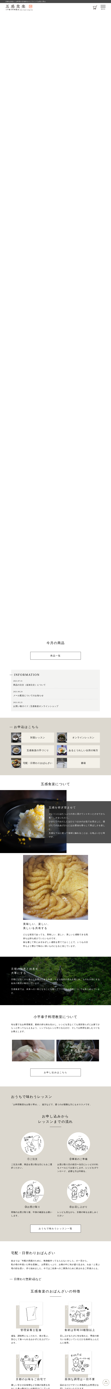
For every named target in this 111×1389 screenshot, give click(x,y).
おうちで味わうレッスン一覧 (55, 1228)
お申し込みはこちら (55, 1072)
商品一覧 (55, 656)
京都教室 (33, 1050)
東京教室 (77, 1050)
